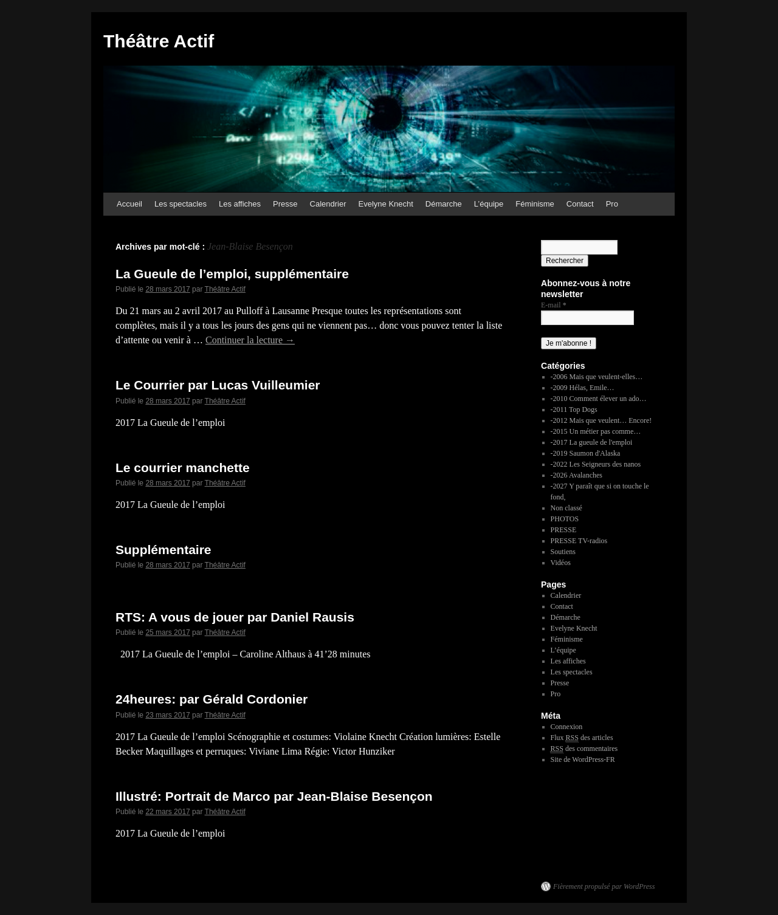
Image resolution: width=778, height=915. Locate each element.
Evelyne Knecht (386, 203)
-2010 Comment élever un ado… (599, 398)
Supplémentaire (163, 550)
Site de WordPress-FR (583, 759)
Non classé (566, 508)
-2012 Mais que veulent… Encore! (601, 420)
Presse (285, 203)
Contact (580, 203)
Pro (612, 203)
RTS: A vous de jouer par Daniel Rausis (234, 617)
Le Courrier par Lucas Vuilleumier (217, 385)
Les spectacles (180, 203)
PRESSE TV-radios (579, 540)
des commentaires (584, 748)
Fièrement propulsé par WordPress (604, 886)
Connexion (567, 726)
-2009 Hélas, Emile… (582, 387)
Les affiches (240, 203)
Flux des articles (582, 737)
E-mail (553, 305)
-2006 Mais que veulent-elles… (597, 376)
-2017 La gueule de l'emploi (592, 442)
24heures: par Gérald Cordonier (211, 699)
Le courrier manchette (182, 468)
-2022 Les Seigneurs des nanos (596, 464)
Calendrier (328, 203)
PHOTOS (565, 519)
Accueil (129, 203)
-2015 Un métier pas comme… (596, 431)
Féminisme (534, 203)
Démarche (443, 203)
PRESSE (564, 530)
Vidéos (561, 562)
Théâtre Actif (158, 41)
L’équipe (488, 203)
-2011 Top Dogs (574, 409)
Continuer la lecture (250, 340)
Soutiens (563, 551)
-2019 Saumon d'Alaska (586, 453)
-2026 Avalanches (576, 475)
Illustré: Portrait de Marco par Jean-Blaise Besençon (274, 796)
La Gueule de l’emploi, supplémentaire (232, 274)
